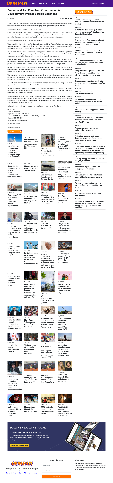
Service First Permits (35, 40)
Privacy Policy (17, 473)
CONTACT (61, 3)
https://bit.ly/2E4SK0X (20, 120)
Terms (8, 473)
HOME (34, 3)
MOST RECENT (43, 3)
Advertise (27, 473)
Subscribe (56, 476)
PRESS (53, 3)
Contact (35, 473)
